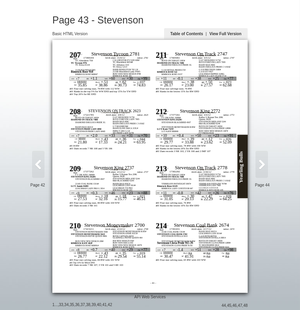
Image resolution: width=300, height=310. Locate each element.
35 (72, 305)
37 (82, 305)
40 (99, 305)
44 (223, 305)
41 (104, 305)
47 (240, 305)
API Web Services (150, 297)
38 (88, 305)
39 (93, 305)
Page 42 (37, 185)
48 (245, 305)
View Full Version (225, 34)
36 (77, 305)
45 (229, 305)
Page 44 (262, 185)
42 (110, 305)
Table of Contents (186, 34)
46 (234, 305)
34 (66, 305)
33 (61, 305)
